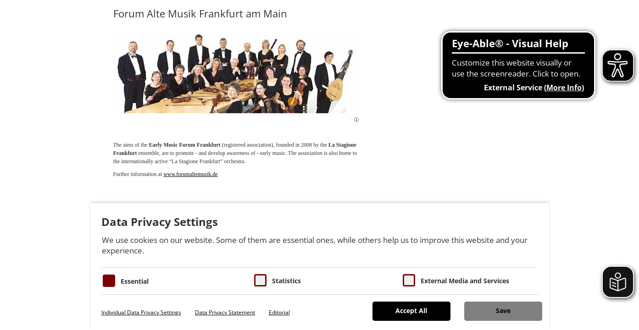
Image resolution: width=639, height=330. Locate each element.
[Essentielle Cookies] (109, 281)
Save (503, 310)
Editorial (279, 312)
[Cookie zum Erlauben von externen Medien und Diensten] (409, 280)
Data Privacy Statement (225, 312)
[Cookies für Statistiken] (260, 280)
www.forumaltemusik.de (190, 174)
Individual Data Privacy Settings (141, 312)
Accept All (411, 310)
